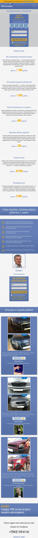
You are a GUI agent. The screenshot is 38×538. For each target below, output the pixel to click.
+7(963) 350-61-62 (19, 532)
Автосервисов (28, 1)
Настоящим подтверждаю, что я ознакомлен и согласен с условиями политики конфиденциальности (19, 44)
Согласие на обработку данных (20, 42)
